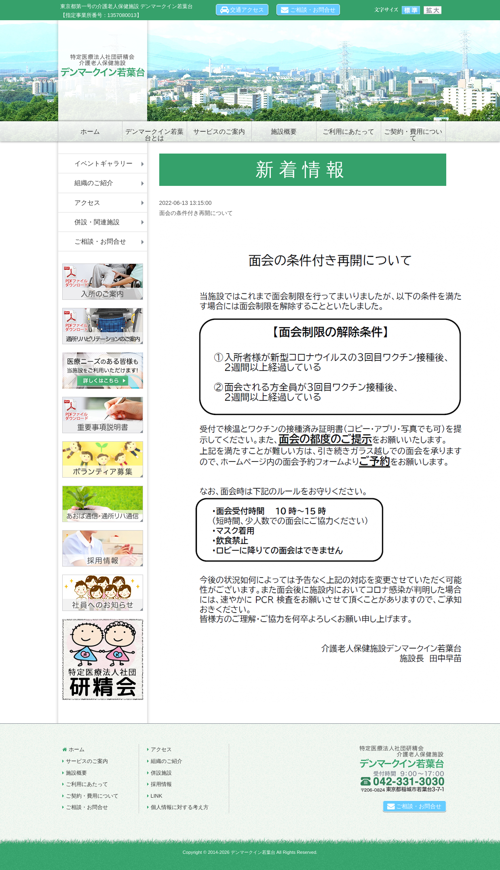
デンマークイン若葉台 (253, 852)
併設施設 (161, 773)
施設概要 (284, 131)
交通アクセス (242, 9)
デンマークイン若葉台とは (154, 134)
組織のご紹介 (93, 182)
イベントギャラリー (103, 163)
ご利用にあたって (348, 131)
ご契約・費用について (413, 134)
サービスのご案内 (219, 131)
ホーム (90, 131)
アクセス (87, 202)
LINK (156, 796)
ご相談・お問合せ (308, 9)
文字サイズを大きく (432, 10)
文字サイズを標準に (411, 10)
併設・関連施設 (97, 222)
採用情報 (161, 784)
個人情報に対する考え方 (180, 807)
